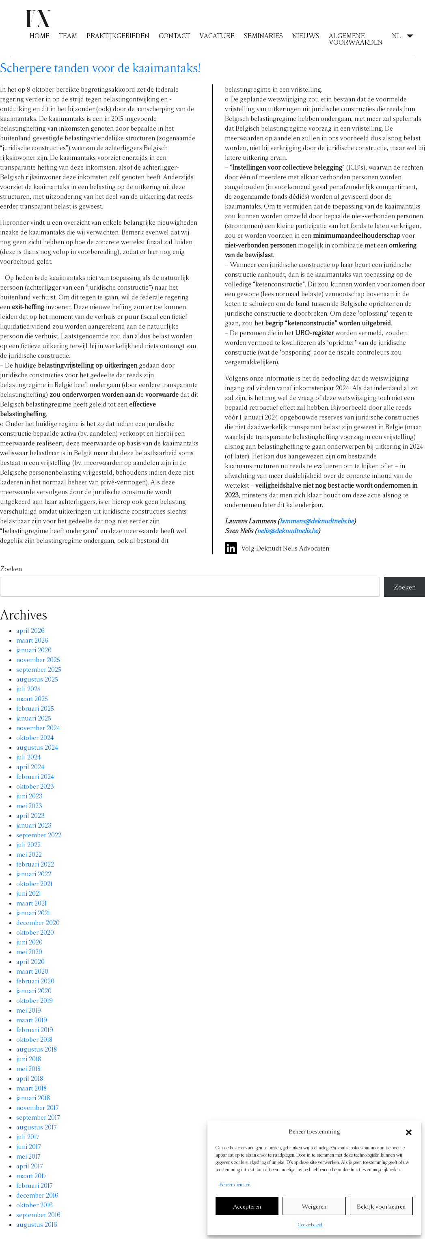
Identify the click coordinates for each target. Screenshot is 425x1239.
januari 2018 (33, 1097)
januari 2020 (34, 990)
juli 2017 (27, 1136)
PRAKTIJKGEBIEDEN (117, 35)
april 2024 (30, 766)
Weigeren (314, 1206)
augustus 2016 (36, 1224)
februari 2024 (35, 776)
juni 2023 (29, 796)
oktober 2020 (35, 932)
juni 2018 (28, 1059)
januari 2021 (33, 912)
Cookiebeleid (310, 1224)
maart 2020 (32, 971)
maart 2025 (32, 698)
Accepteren (247, 1206)
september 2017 (38, 1117)
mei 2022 (29, 854)
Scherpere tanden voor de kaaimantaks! (100, 67)
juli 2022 (28, 844)
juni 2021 (28, 893)
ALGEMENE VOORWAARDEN (356, 39)
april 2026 (30, 630)
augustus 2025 (37, 679)
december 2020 (38, 922)
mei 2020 (29, 951)
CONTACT (174, 35)
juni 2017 (28, 1146)
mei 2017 (28, 1156)
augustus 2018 (36, 1049)
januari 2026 (34, 650)
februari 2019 (34, 1029)
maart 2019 (31, 1020)
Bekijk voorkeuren (381, 1206)
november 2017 (37, 1107)
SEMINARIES (263, 35)
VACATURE (217, 35)
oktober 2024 (35, 737)
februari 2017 (34, 1185)
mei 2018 (28, 1068)
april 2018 (29, 1078)
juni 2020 (29, 942)
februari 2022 (35, 864)
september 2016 (38, 1214)
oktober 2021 (34, 883)
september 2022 (38, 835)
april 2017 (29, 1166)
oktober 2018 (34, 1039)
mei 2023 (29, 805)
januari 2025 (33, 718)
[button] (409, 1131)
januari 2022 (33, 874)
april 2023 (30, 815)
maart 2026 (32, 640)
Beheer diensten (235, 1184)
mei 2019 (28, 1010)
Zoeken (11, 568)
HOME (40, 35)
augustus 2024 (37, 747)
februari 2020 (35, 981)
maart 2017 (31, 1175)
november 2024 (38, 727)
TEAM (68, 35)
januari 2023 (34, 825)
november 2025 (38, 659)
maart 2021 (31, 903)
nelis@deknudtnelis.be (287, 530)
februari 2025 (35, 708)
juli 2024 (28, 757)
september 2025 (38, 669)
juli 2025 (28, 689)
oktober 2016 (34, 1205)
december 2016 (37, 1195)
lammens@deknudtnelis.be (317, 521)
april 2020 (30, 961)
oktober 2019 (34, 1000)
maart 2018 (31, 1088)
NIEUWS (305, 35)
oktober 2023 (35, 786)
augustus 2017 (36, 1127)
